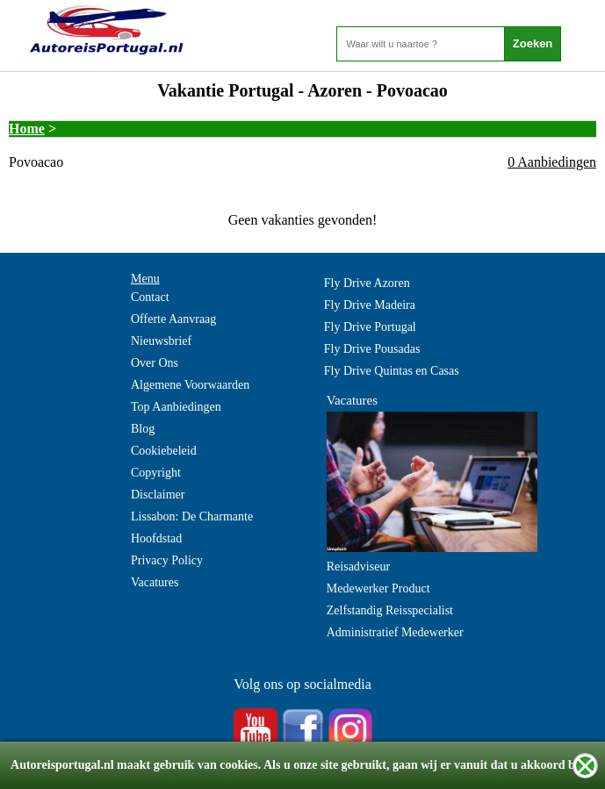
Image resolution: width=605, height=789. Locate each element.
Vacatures (154, 582)
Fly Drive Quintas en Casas (391, 370)
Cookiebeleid (164, 450)
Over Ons (154, 362)
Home (27, 128)
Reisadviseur (358, 566)
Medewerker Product (378, 588)
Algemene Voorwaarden (190, 384)
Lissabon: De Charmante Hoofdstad (192, 527)
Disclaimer (157, 494)
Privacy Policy (167, 560)
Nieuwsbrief (161, 341)
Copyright (156, 472)
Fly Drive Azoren (367, 283)
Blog (143, 428)
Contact (150, 297)
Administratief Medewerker (395, 632)
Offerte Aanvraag (173, 319)
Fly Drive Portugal (370, 327)
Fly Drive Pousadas (372, 348)
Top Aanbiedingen (176, 406)
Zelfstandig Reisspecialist (390, 610)
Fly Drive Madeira (369, 305)
